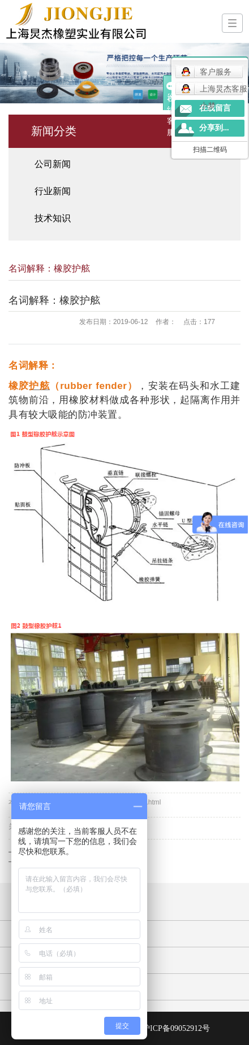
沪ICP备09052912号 (176, 1028)
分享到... (214, 128)
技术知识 (53, 218)
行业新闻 (53, 191)
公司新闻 (53, 164)
